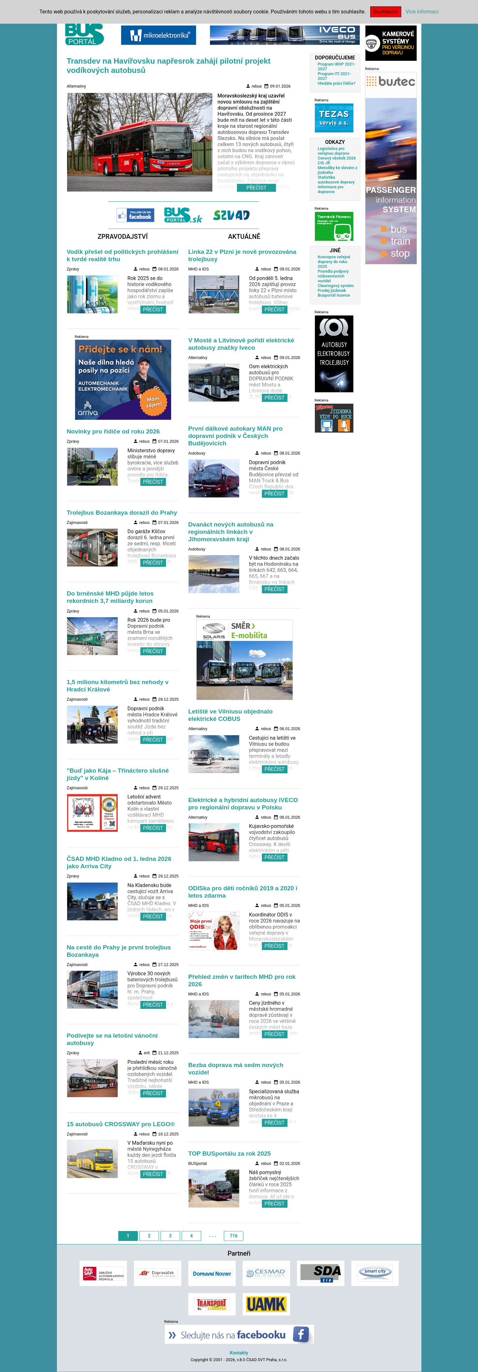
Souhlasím (386, 12)
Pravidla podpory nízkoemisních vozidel (333, 276)
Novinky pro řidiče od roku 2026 (113, 431)
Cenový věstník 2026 (337, 158)
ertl (144, 1052)
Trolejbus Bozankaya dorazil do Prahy (122, 512)
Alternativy (76, 86)
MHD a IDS (198, 269)
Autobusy (196, 453)
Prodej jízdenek (332, 290)
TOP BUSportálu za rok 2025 (229, 1153)
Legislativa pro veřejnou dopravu (333, 151)
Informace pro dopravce (331, 189)
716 (234, 1235)
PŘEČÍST (153, 310)
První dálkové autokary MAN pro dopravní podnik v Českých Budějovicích (235, 436)
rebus (254, 86)
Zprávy (73, 269)
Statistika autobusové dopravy (336, 179)
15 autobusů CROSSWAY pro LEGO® (121, 1124)
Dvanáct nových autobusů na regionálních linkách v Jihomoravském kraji (231, 531)
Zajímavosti (77, 522)
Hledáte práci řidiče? (337, 83)
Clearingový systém (336, 285)
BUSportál (197, 1163)
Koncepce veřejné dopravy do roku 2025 (334, 261)
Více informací (422, 12)
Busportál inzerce (334, 295)
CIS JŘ (324, 162)
